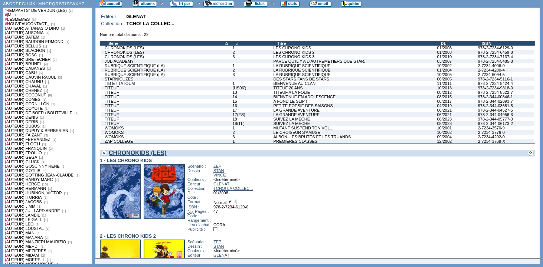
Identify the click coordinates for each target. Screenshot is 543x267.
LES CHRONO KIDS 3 (294, 57)
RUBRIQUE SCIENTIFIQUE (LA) (135, 65)
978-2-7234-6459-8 (495, 52)
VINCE (219, 175)
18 (234, 119)
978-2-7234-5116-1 (495, 79)
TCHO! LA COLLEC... (233, 188)
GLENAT (221, 184)
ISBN (486, 43)
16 (234, 105)
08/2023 (444, 119)
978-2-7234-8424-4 (495, 83)
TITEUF (112, 88)
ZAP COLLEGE (119, 141)
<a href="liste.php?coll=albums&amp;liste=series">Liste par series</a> (47, 132)
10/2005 (444, 74)
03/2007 (444, 61)
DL (443, 43)
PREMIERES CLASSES (296, 141)
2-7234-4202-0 (491, 137)
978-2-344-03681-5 (495, 105)
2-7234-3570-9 (491, 128)
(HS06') (239, 88)
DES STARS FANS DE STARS (302, 79)
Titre (281, 43)
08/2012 (444, 92)
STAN (218, 170)
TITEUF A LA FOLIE (292, 92)
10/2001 (444, 128)
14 (234, 97)
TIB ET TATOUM (120, 83)
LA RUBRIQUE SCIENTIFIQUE (302, 65)
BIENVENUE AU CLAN (295, 83)
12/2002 (444, 141)
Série (113, 43)
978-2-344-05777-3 (495, 119)
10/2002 (444, 65)
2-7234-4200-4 (491, 70)
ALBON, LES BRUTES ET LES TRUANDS (312, 137)
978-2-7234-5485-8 (495, 61)
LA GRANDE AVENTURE (297, 110)
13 (234, 92)
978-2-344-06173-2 (495, 123)
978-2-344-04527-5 (495, 110)
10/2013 (444, 88)
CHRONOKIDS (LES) (124, 48)
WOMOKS (114, 128)
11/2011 (444, 83)
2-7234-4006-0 (491, 65)
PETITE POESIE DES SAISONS (303, 105)
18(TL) (238, 123)
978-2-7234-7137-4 (495, 57)
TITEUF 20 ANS (288, 88)
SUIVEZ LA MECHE (292, 119)
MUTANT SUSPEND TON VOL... (303, 128)
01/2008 (444, 48)
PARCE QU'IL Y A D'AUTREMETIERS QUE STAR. (319, 61)
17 (234, 110)
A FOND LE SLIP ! (290, 101)
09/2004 (444, 137)
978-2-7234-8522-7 (495, 92)
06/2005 (444, 79)
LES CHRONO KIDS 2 (294, 52)
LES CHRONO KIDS (292, 48)
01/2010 (444, 57)
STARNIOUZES (119, 79)
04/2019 (444, 105)
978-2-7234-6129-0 (495, 48)
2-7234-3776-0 (491, 132)
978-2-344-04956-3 (495, 114)
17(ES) (238, 114)
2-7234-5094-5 (491, 74)
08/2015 (444, 97)
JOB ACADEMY (119, 61)
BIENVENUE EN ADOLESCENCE (305, 97)
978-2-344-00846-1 (495, 97)
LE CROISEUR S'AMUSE (297, 132)
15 (234, 101)
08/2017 (444, 101)
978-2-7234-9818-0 (495, 88)
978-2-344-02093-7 (495, 101)
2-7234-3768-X (491, 141)
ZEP (217, 166)
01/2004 (444, 70)
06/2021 (444, 110)
